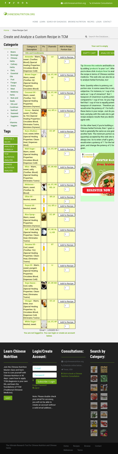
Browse (87, 446)
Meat (13, 89)
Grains (13, 86)
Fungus (14, 83)
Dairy (13, 70)
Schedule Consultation (101, 3)
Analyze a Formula (9, 148)
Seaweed (14, 113)
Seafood (14, 110)
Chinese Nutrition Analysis (9, 167)
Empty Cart (89, 53)
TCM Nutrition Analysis (9, 157)
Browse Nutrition (77, 21)
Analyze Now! (102, 71)
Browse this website (93, 65)
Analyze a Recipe (9, 140)
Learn (42, 21)
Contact (107, 21)
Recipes (90, 21)
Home (35, 21)
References (68, 450)
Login (99, 21)
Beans (13, 52)
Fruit (12, 80)
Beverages (15, 55)
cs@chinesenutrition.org (73, 3)
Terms (80, 450)
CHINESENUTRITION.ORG (19, 14)
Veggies (14, 126)
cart (107, 68)
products (94, 68)
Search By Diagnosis (57, 21)
